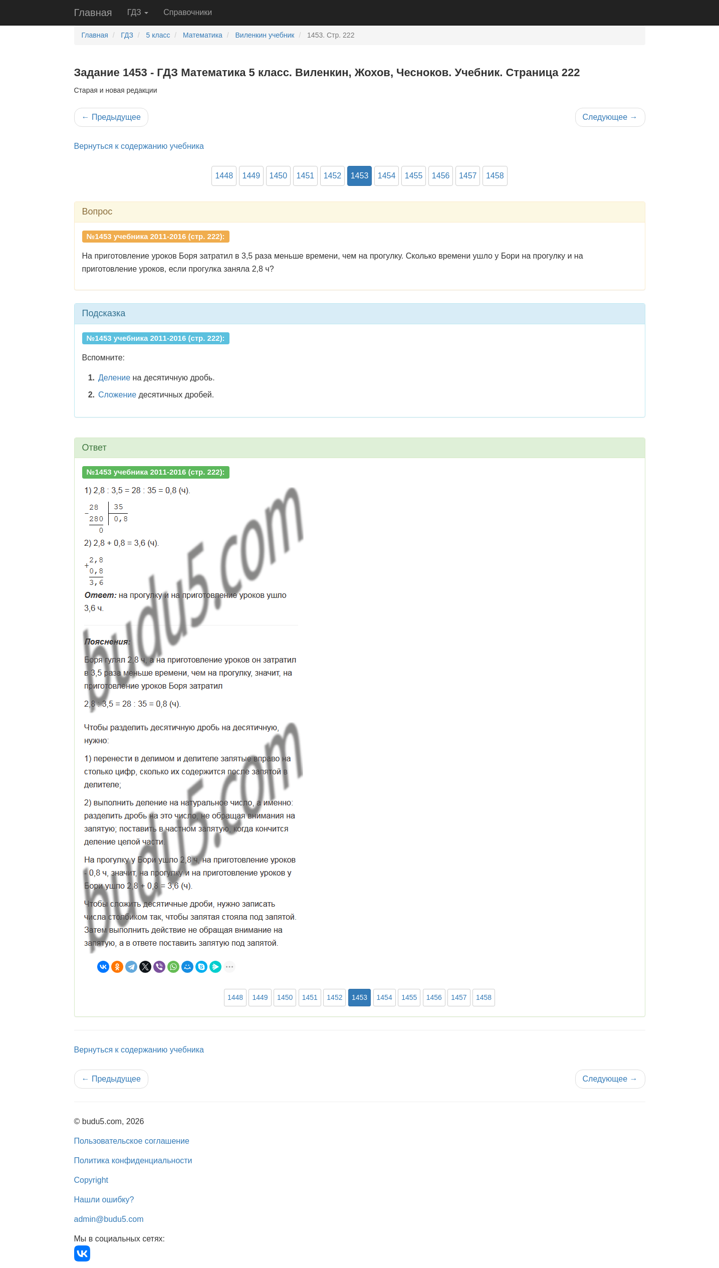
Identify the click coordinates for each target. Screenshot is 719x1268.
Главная (93, 12)
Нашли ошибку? (104, 1199)
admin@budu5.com (109, 1219)
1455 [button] (414, 175)
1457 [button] (468, 175)
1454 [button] (387, 175)
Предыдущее (111, 117)
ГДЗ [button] (138, 12)
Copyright (91, 1180)
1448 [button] (224, 175)
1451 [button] (306, 175)
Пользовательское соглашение (131, 1141)
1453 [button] (360, 175)
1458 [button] (495, 175)
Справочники (187, 12)
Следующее (610, 117)
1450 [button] (279, 175)
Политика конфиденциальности (133, 1160)
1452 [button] (333, 175)
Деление (114, 377)
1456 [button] (441, 175)
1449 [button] (252, 175)
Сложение (117, 394)
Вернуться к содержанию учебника (139, 146)
